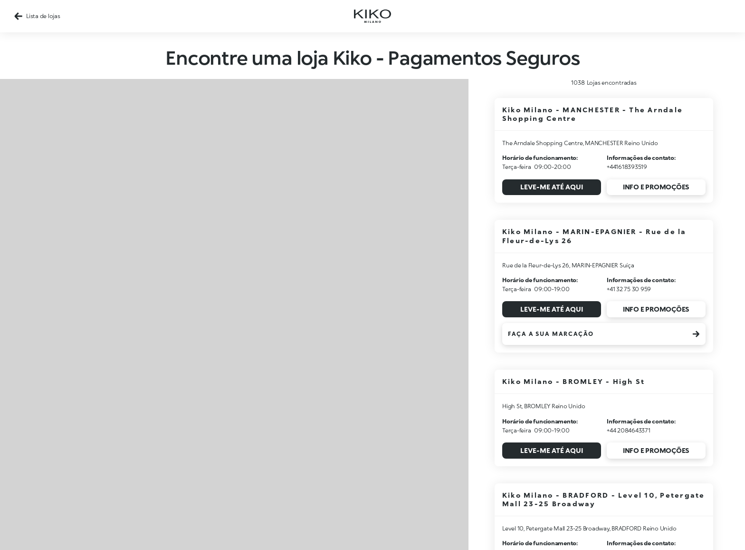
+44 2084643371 (628, 430)
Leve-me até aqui (551, 187)
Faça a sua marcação (604, 334)
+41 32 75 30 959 (629, 289)
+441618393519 (627, 166)
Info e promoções (656, 187)
